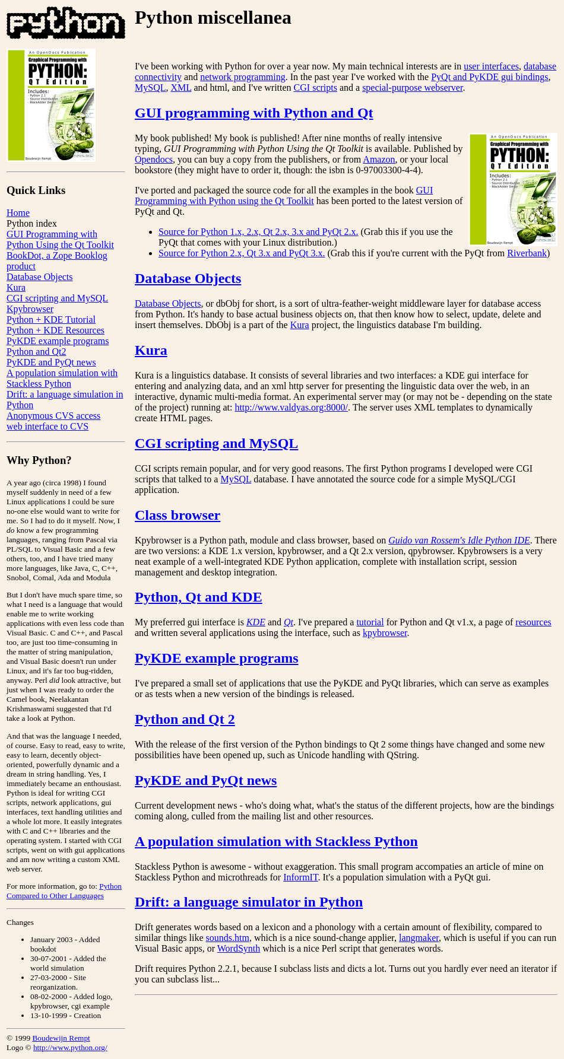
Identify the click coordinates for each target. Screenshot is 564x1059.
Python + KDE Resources (55, 330)
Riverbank (527, 253)
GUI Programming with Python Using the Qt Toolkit (60, 239)
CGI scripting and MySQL (57, 298)
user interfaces (491, 66)
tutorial (370, 622)
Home (18, 213)
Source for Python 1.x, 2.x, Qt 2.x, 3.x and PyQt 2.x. (258, 232)
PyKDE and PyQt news (51, 362)
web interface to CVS (47, 426)
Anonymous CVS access (53, 416)
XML (180, 87)
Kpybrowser (30, 309)
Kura (16, 287)
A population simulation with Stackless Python (62, 378)
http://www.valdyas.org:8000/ (291, 407)
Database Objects (40, 277)
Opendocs (154, 159)
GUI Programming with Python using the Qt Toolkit (284, 195)
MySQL (150, 87)
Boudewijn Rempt (61, 1037)
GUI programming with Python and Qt (254, 112)
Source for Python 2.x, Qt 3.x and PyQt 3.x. (242, 253)
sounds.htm (227, 938)
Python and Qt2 (36, 351)
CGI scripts (315, 87)
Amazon (379, 159)
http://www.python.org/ (70, 1047)
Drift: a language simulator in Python (249, 901)
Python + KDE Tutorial (51, 319)
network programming (243, 77)
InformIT (300, 877)
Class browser (177, 515)
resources (533, 622)
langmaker (419, 938)
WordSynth (239, 948)
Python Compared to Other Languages (64, 891)
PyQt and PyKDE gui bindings (489, 77)
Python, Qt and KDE (198, 597)
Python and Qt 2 (185, 719)
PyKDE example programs (58, 341)
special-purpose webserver (412, 87)
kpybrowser (385, 633)
